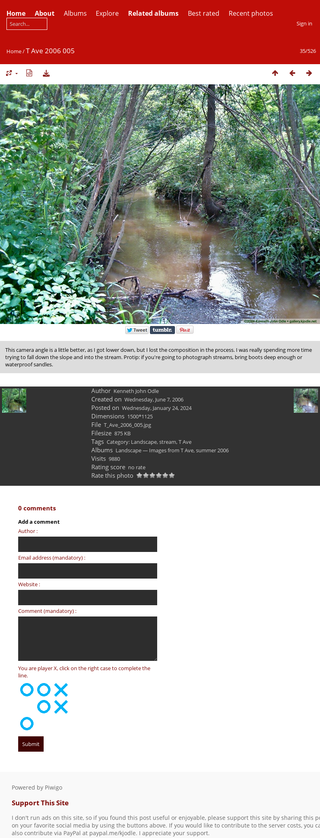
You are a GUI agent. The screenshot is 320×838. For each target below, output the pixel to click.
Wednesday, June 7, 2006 (153, 399)
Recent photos (251, 13)
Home (13, 51)
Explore (107, 13)
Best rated (203, 13)
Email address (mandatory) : (51, 557)
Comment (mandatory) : (47, 610)
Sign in (304, 23)
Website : (29, 584)
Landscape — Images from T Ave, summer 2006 (172, 450)
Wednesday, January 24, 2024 (157, 408)
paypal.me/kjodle (112, 833)
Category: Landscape (132, 441)
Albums (75, 13)
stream (167, 441)
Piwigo (53, 787)
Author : (28, 531)
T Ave (185, 441)
